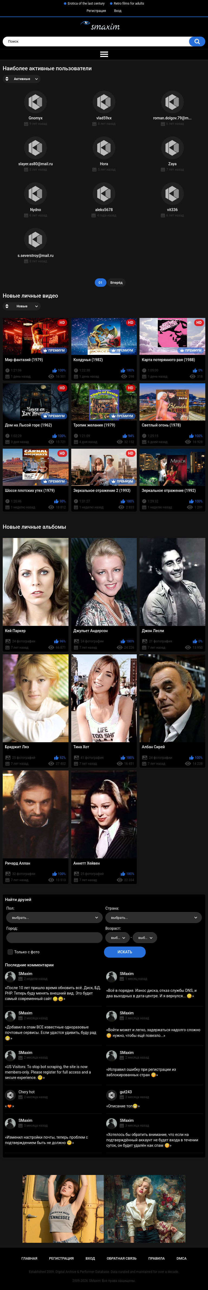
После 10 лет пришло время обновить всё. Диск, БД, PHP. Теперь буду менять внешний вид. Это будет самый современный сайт (52, 993)
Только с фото (26, 952)
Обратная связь (121, 1258)
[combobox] (54, 917)
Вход (117, 11)
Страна (111, 908)
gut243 (126, 1092)
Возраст (112, 928)
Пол (9, 908)
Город (11, 928)
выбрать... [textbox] (20, 918)
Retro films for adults (129, 3)
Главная (29, 1258)
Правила (156, 1258)
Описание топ (123, 1106)
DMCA (182, 1258)
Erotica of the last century (86, 3)
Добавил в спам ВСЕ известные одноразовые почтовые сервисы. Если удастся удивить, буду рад (50, 1032)
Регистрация (96, 11)
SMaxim (25, 974)
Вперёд (116, 283)
